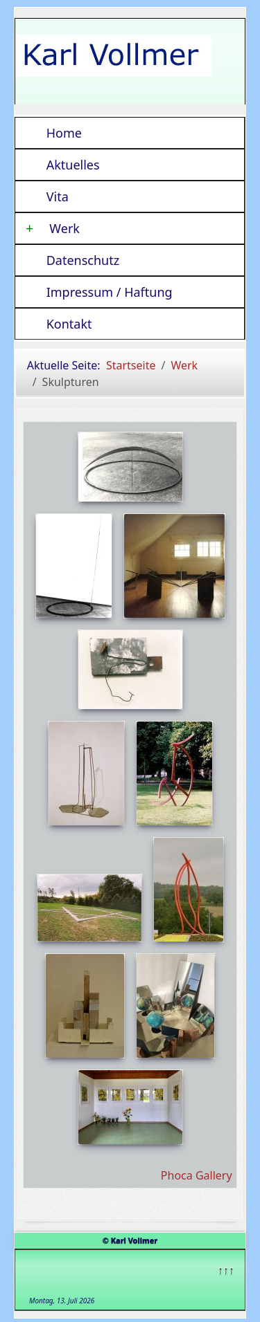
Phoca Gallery (196, 1175)
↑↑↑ (224, 1268)
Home (64, 133)
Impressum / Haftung (109, 292)
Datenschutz (82, 260)
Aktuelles (73, 164)
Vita (57, 196)
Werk (53, 228)
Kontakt (69, 323)
